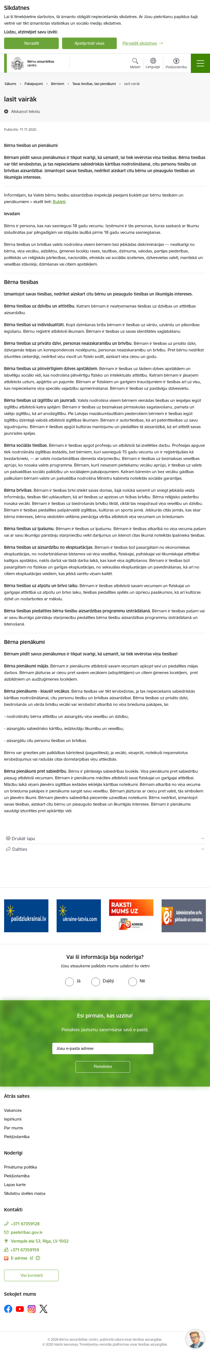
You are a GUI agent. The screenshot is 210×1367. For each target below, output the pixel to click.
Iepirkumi (12, 1119)
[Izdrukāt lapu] (105, 838)
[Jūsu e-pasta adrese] (102, 1048)
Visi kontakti (32, 1275)
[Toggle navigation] (200, 63)
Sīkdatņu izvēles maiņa (24, 1193)
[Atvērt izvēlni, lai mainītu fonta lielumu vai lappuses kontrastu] (176, 64)
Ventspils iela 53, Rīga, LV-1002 (40, 1241)
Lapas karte (15, 1184)
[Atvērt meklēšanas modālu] (135, 64)
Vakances (13, 1110)
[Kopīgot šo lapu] (105, 849)
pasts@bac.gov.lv (26, 1232)
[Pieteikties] (102, 1067)
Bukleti (59, 201)
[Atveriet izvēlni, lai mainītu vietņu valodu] (153, 64)
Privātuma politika (20, 1167)
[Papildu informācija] (38, 1258)
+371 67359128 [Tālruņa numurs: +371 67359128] (25, 1223)
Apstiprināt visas (89, 43)
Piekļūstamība (17, 1136)
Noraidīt (31, 43)
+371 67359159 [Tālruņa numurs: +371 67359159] (24, 1249)
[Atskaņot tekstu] (25, 111)
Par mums (13, 1127)
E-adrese (19, 1258)
